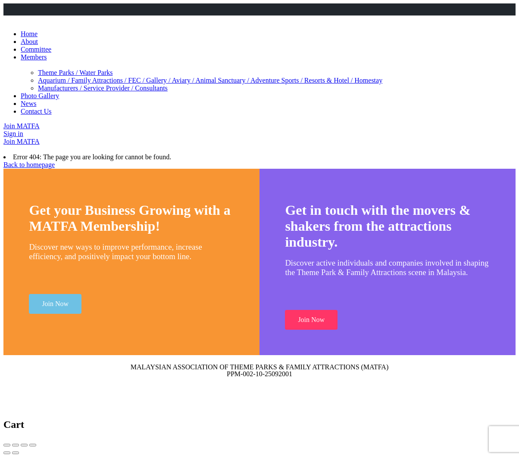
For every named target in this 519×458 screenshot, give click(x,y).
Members (34, 57)
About (29, 41)
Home (29, 33)
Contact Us (36, 111)
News (28, 103)
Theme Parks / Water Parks (75, 72)
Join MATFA (21, 126)
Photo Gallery (40, 95)
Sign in (13, 133)
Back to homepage (29, 164)
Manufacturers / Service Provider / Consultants (103, 88)
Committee (36, 49)
